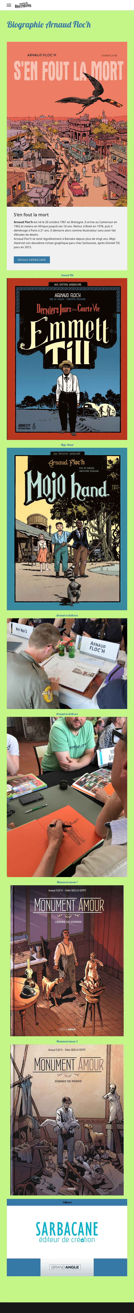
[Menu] (9, 5)
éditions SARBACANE (32, 260)
